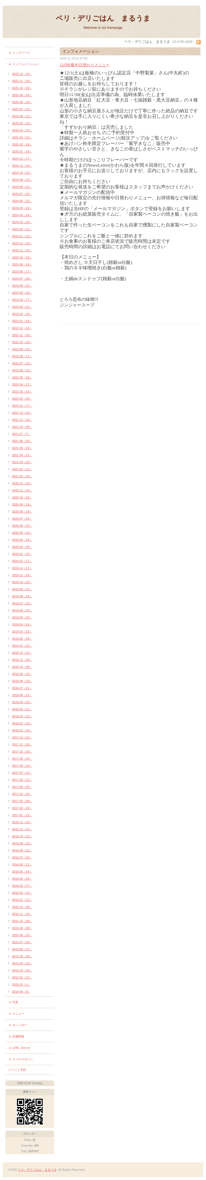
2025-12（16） (22, 73)
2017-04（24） (22, 794)
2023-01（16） (22, 321)
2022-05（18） (22, 377)
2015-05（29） (22, 956)
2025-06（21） (22, 116)
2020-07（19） (22, 518)
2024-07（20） (22, 193)
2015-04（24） (22, 963)
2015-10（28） (22, 921)
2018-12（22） (22, 652)
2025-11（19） (22, 81)
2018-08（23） (22, 681)
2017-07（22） (22, 772)
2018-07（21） (22, 688)
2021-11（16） (22, 419)
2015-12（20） (22, 906)
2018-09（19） (22, 674)
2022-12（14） (22, 328)
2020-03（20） (22, 546)
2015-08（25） (22, 935)
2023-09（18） (22, 264)
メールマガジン (22, 1059)
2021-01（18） (22, 476)
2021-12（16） (22, 412)
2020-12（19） (22, 483)
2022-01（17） (22, 405)
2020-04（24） (22, 539)
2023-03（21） (22, 306)
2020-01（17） (22, 561)
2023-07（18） (22, 278)
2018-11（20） (22, 659)
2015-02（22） (22, 977)
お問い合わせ (21, 1047)
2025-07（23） (22, 109)
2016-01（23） (22, 899)
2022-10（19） (22, 342)
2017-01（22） (22, 815)
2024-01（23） (22, 236)
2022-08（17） (22, 356)
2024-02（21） (22, 229)
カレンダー (19, 1025)
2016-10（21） (22, 836)
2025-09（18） (22, 95)
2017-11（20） (22, 744)
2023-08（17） (22, 271)
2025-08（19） (22, 102)
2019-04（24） (22, 624)
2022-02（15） (22, 398)
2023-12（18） (22, 243)
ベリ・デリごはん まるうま (103, 18)
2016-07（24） (22, 857)
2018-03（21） (22, 716)
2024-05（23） (22, 208)
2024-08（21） (22, 186)
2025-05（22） (22, 123)
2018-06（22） (22, 695)
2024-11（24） (22, 165)
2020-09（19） (22, 504)
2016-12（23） (22, 822)
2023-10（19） (22, 257)
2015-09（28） (22, 928)
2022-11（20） (22, 335)
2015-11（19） (22, 914)
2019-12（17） (22, 568)
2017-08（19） (22, 765)
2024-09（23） (22, 179)
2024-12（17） (22, 158)
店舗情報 (18, 1036)
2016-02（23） (22, 892)
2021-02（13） (22, 469)
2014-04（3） (21, 991)
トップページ (21, 52)
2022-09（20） (22, 349)
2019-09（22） (22, 589)
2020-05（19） (22, 532)
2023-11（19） (22, 250)
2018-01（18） (22, 730)
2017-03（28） (22, 801)
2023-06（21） (22, 285)
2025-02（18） (22, 144)
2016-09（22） (22, 843)
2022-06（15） (22, 370)
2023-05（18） (22, 292)
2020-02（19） (22, 554)
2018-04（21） (22, 709)
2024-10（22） (22, 172)
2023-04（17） (22, 299)
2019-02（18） (22, 638)
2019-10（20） (22, 582)
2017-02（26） (22, 808)
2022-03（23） (22, 391)
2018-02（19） (22, 723)
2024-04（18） (22, 215)
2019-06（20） (22, 610)
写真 (15, 1002)
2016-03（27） (22, 885)
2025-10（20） (22, 88)
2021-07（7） (21, 434)
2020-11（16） (22, 490)
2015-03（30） (22, 970)
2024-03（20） (22, 222)
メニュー (18, 1013)
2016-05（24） (22, 871)
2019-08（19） (22, 596)
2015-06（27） (22, 949)
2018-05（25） (22, 702)
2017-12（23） (22, 737)
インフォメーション (25, 64)
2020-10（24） (22, 497)
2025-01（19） (22, 151)
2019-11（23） (22, 575)
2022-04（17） (22, 384)
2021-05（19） (22, 448)
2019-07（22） (22, 603)
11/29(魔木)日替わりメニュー (85, 65)
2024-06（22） (22, 201)
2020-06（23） (22, 525)
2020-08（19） (22, 511)
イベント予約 (17, 1069)
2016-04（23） (22, 878)
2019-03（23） (22, 631)
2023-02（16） (22, 313)
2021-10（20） (22, 426)
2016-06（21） (22, 864)
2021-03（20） (22, 462)
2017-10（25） (22, 751)
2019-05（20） (22, 617)
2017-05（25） (22, 786)
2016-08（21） (22, 850)
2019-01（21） (22, 645)
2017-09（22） (22, 758)
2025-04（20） (22, 130)
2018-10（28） (22, 666)
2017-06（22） (22, 779)
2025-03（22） (22, 137)
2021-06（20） (22, 441)
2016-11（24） (22, 829)
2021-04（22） (22, 455)
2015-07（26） (22, 942)
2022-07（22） (22, 363)
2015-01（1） (21, 984)
